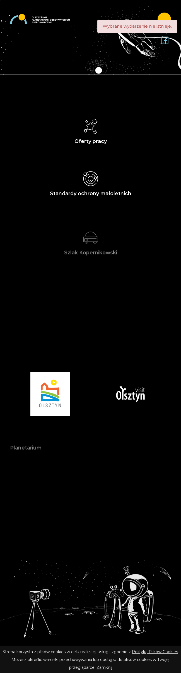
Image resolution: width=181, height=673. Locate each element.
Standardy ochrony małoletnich (90, 182)
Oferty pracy (90, 129)
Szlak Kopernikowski (90, 244)
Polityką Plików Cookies (155, 651)
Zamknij (104, 667)
